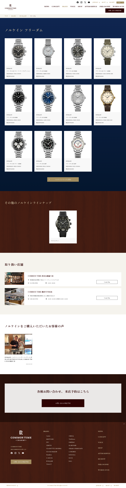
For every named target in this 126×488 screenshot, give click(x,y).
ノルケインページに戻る (63, 179)
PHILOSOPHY (105, 6)
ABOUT (104, 2)
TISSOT (49, 464)
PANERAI (71, 442)
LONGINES (72, 451)
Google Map (107, 282)
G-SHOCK (49, 458)
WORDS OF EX (118, 6)
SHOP (80, 6)
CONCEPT (56, 6)
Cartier (48, 436)
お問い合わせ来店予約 (114, 10)
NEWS (46, 6)
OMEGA (71, 436)
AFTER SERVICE (91, 6)
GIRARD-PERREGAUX (76, 448)
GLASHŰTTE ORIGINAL (54, 448)
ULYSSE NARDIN (51, 451)
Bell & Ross (72, 455)
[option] (121, 486)
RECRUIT (112, 2)
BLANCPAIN (72, 445)
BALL (70, 461)
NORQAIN (23, 16)
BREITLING (50, 439)
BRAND (65, 6)
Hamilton (49, 455)
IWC (47, 442)
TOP (6, 16)
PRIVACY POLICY (11, 485)
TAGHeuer (72, 439)
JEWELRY (95, 2)
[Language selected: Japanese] (120, 2)
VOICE (72, 6)
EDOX (71, 458)
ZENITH (49, 445)
